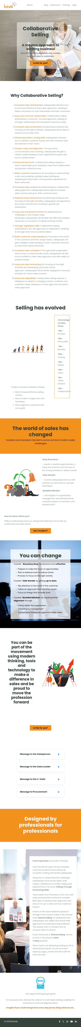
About (29, 5)
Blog (46, 5)
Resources (55, 5)
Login (74, 5)
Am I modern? (40, 531)
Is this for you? (40, 63)
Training (66, 5)
